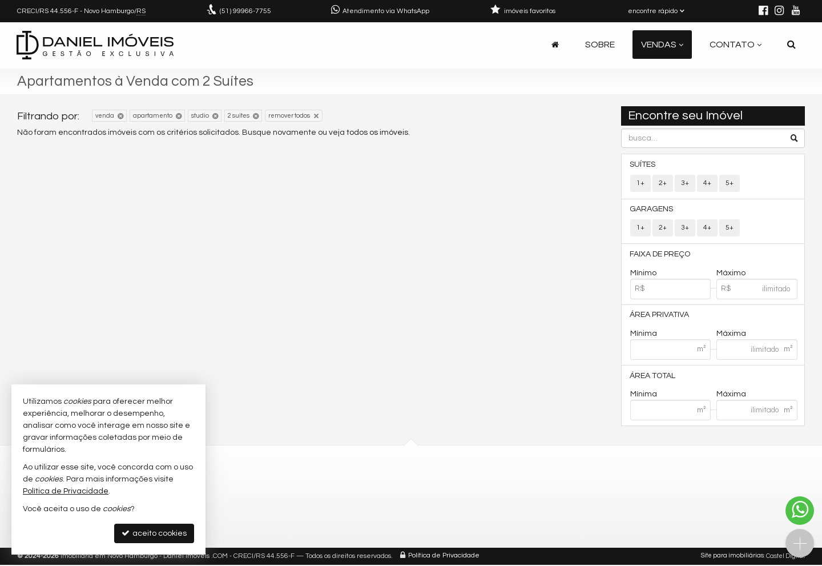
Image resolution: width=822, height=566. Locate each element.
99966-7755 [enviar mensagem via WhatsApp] (245, 11)
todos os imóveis (377, 133)
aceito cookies (154, 533)
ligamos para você (331, 513)
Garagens (652, 210)
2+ (663, 183)
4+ (707, 183)
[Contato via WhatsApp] (799, 510)
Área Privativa (660, 316)
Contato (735, 44)
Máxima (731, 335)
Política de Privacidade (444, 557)
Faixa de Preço (660, 255)
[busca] (791, 44)
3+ (685, 183)
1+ (640, 183)
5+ (730, 183)
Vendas (662, 44)
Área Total (653, 377)
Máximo (731, 274)
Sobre (600, 44)
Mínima (643, 335)
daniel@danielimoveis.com (348, 499)
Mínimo (643, 274)
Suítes (643, 164)
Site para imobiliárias (732, 557)
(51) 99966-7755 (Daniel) (342, 485)
